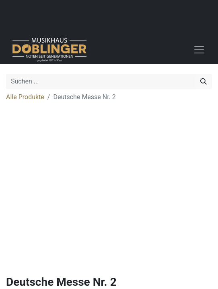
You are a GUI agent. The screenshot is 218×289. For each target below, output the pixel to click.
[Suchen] (203, 81)
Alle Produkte (25, 97)
